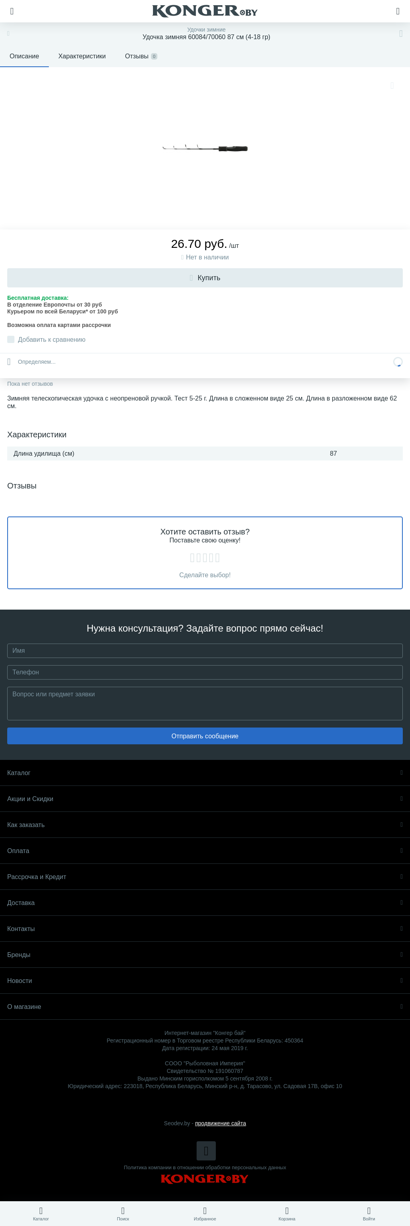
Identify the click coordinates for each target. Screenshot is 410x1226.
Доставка (205, 902)
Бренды (205, 954)
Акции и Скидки (205, 798)
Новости (205, 980)
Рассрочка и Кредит (205, 876)
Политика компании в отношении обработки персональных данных (205, 1167)
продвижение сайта (220, 1123)
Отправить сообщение (204, 736)
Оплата (205, 850)
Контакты (205, 928)
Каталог (205, 772)
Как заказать (205, 824)
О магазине (205, 1006)
